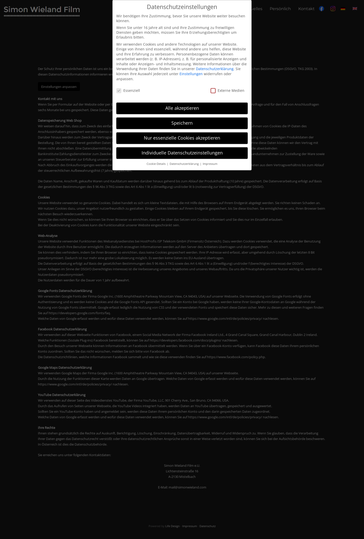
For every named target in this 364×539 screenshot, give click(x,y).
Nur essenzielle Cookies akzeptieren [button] (182, 134)
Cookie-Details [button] (156, 160)
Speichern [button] (182, 119)
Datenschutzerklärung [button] (184, 160)
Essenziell (128, 87)
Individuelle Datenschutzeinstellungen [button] (182, 149)
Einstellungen (191, 70)
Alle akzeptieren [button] (182, 105)
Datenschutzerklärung (215, 65)
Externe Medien (227, 87)
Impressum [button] (210, 160)
